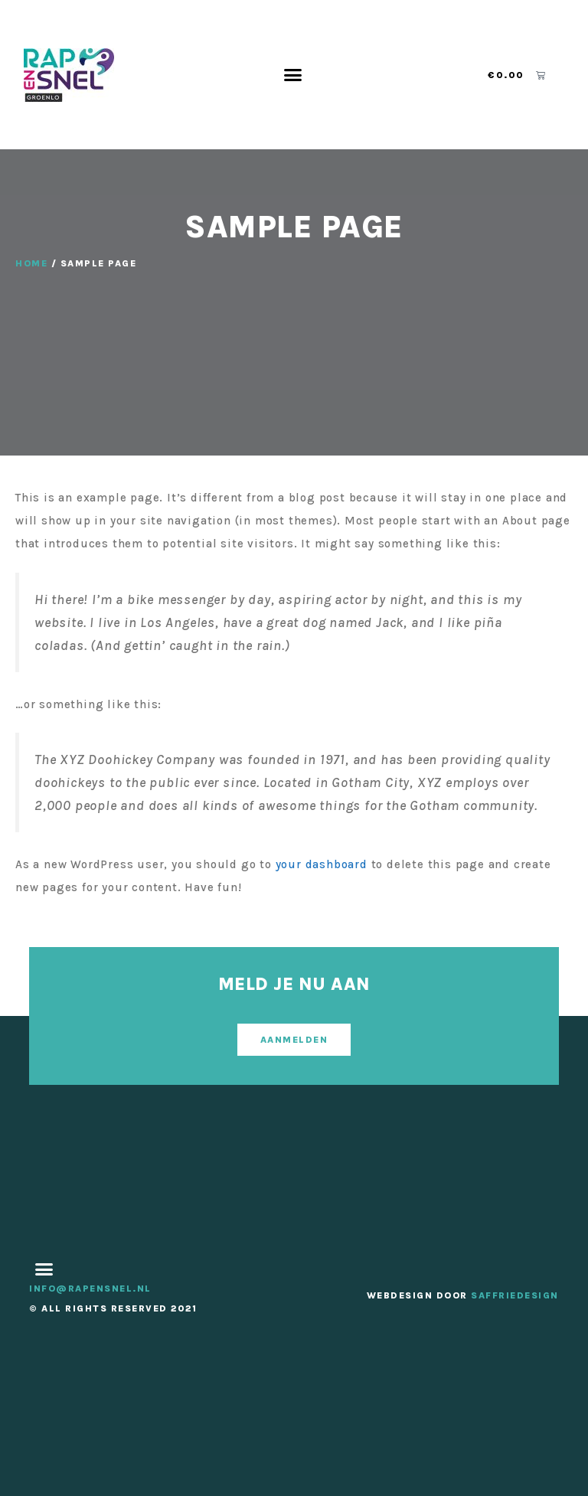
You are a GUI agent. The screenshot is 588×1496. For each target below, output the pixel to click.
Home (31, 263)
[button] (293, 75)
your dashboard (322, 864)
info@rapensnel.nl (90, 1288)
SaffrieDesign (515, 1295)
